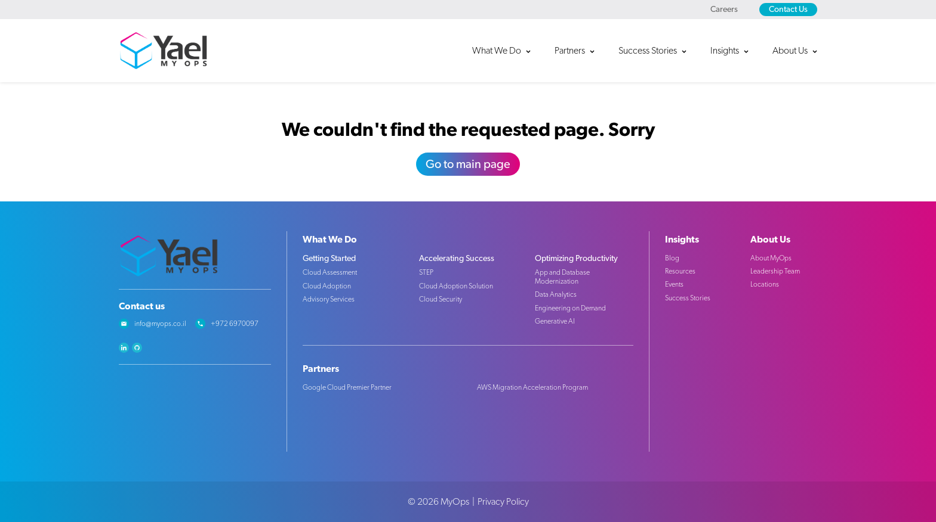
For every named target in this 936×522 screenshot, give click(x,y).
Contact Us (788, 9)
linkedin (124, 347)
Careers (724, 9)
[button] (507, 50)
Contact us (142, 306)
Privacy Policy (503, 502)
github (137, 347)
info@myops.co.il (160, 323)
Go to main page (468, 164)
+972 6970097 (234, 323)
